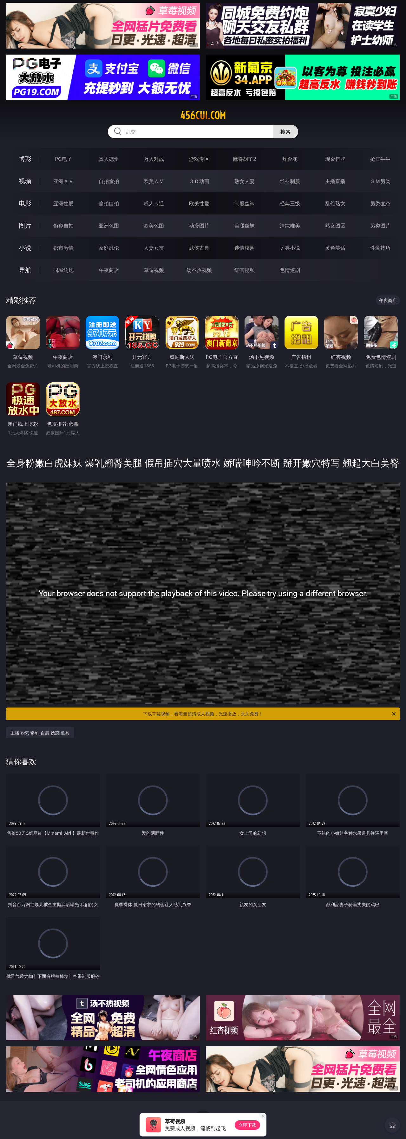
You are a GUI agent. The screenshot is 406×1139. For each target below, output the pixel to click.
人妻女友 (154, 247)
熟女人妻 (244, 181)
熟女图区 (335, 225)
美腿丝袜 (244, 225)
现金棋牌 (335, 158)
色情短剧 (290, 270)
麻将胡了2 (244, 158)
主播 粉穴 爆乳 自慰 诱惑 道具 (39, 733)
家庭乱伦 (109, 247)
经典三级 (290, 203)
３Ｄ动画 (199, 181)
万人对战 (154, 158)
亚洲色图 (109, 225)
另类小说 (290, 247)
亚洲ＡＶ (63, 181)
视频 (25, 181)
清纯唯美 (290, 225)
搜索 (285, 131)
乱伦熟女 (335, 203)
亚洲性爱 (63, 203)
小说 (25, 247)
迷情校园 (244, 247)
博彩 (25, 159)
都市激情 (63, 247)
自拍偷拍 (109, 181)
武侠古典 (199, 247)
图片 (25, 225)
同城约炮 (63, 270)
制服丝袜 (244, 203)
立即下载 (247, 1125)
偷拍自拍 (109, 203)
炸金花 (290, 158)
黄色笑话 (335, 247)
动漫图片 (199, 225)
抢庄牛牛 (380, 158)
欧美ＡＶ (154, 181)
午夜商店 (109, 270)
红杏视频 (244, 270)
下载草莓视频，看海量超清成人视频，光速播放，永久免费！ (270, 714)
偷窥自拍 (63, 225)
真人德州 (109, 158)
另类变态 (380, 203)
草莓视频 (154, 270)
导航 (25, 270)
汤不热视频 (199, 270)
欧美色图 (154, 225)
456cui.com (203, 115)
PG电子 (63, 158)
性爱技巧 (380, 247)
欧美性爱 (199, 203)
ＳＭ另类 (380, 181)
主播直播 (335, 181)
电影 (25, 203)
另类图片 (380, 225)
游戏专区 (199, 158)
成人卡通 (154, 203)
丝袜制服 (290, 181)
